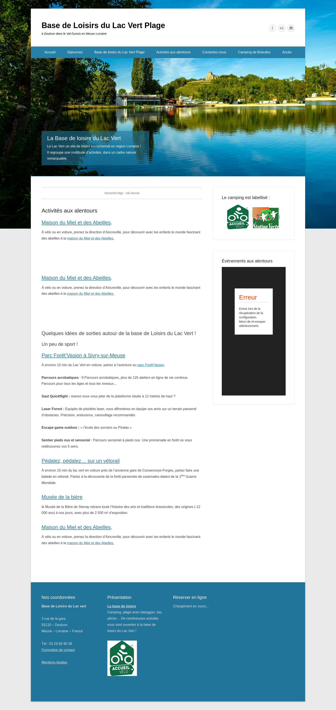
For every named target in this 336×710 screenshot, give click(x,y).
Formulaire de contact (58, 650)
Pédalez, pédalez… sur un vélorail (81, 461)
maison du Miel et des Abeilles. (90, 238)
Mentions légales (54, 662)
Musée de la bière (62, 497)
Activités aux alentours (173, 52)
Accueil (50, 52)
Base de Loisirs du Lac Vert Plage (103, 25)
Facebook (272, 28)
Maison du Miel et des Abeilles (76, 222)
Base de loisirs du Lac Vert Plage (119, 52)
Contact (290, 28)
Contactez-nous (214, 52)
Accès (287, 52)
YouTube (281, 28)
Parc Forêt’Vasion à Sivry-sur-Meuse (83, 355)
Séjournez (75, 52)
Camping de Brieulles (254, 52)
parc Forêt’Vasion (150, 365)
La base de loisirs (121, 606)
